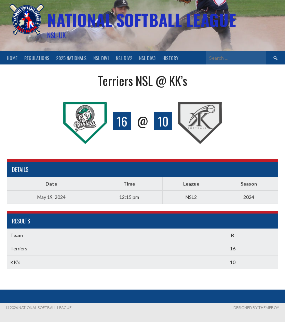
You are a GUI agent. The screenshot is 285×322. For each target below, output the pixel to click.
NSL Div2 (124, 57)
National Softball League (141, 20)
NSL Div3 (147, 57)
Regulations (36, 57)
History (170, 57)
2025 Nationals (71, 57)
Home (12, 57)
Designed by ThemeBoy (256, 307)
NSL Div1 (101, 57)
